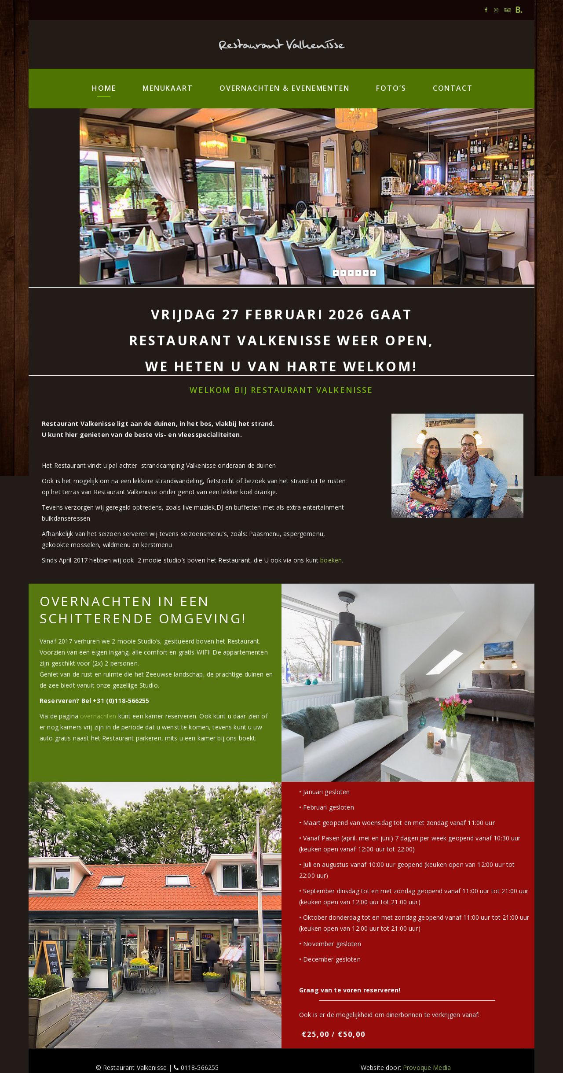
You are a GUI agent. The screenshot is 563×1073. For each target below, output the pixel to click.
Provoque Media (427, 1067)
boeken (331, 560)
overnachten (98, 716)
